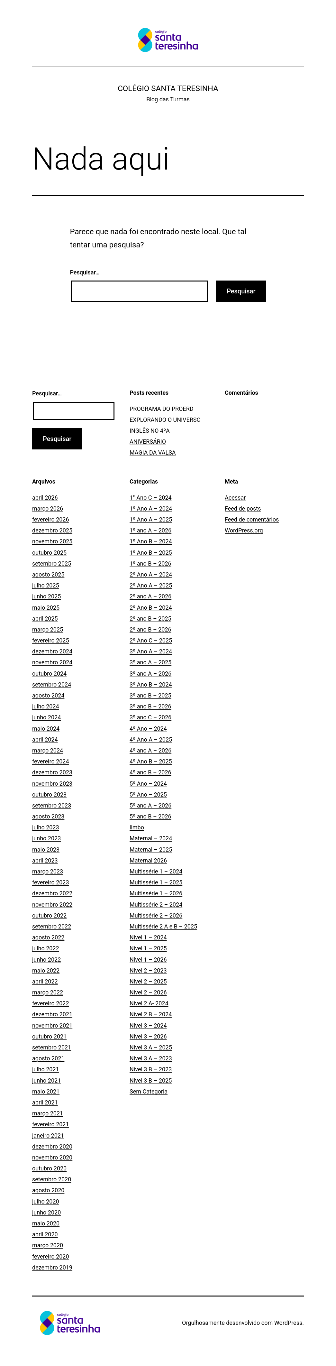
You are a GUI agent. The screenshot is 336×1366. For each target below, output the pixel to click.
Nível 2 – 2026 (148, 992)
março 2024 (47, 750)
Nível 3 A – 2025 (151, 1047)
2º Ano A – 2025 (151, 585)
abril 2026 (45, 497)
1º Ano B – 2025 (151, 552)
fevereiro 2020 (50, 1256)
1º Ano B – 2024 (151, 541)
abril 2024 (45, 739)
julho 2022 (45, 948)
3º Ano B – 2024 (151, 684)
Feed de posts (243, 508)
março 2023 (47, 871)
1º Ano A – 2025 (151, 519)
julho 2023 (45, 827)
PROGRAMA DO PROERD (162, 408)
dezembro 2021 (52, 1014)
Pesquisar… (85, 272)
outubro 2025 (49, 552)
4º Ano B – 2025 (151, 761)
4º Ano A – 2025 (151, 739)
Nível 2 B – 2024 (151, 1014)
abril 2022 (45, 981)
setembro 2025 (51, 563)
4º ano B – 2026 (150, 772)
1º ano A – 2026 (150, 530)
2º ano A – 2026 (150, 596)
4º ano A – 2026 (150, 750)
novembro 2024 (52, 662)
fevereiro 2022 (50, 1003)
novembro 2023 (52, 783)
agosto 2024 (48, 695)
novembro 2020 (52, 1157)
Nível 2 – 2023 (148, 970)
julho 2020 (45, 1201)
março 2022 (47, 992)
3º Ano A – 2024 (151, 651)
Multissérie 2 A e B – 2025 (163, 926)
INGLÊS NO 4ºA (150, 430)
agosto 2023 (48, 816)
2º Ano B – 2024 (151, 607)
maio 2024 (45, 728)
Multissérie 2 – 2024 (156, 904)
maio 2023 (45, 849)
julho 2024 (45, 706)
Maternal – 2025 (151, 849)
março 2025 (47, 629)
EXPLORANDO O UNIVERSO (165, 419)
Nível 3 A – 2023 (151, 1058)
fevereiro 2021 (50, 1124)
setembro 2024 (51, 684)
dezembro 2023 (52, 772)
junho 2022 (46, 959)
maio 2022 (45, 970)
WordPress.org (244, 530)
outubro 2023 (49, 794)
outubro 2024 (49, 673)
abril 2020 (45, 1234)
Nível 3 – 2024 (148, 1025)
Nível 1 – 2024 (148, 937)
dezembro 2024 (52, 651)
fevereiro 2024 (50, 761)
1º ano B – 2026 (150, 563)
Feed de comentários (252, 519)
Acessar (235, 497)
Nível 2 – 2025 (148, 981)
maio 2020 (45, 1223)
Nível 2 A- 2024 (149, 1003)
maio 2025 (45, 607)
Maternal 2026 (148, 860)
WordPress (288, 1322)
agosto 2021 (48, 1058)
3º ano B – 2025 (150, 695)
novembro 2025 (52, 541)
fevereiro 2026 (50, 519)
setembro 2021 (51, 1047)
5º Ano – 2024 (148, 783)
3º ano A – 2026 (150, 673)
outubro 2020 (49, 1168)
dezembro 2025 (52, 530)
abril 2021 (45, 1102)
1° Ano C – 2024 (151, 497)
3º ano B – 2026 (150, 706)
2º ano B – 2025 (150, 618)
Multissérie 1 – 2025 (156, 882)
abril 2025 (45, 618)
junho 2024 (46, 717)
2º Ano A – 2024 (151, 574)
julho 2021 (45, 1069)
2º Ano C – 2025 (151, 640)
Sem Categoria (149, 1091)
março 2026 (47, 508)
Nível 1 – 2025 (148, 948)
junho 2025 (46, 596)
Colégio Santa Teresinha (168, 88)
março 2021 (47, 1113)
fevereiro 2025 (50, 640)
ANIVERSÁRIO (148, 441)
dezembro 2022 (52, 893)
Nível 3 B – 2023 (151, 1069)
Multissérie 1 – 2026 (156, 893)
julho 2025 (45, 585)
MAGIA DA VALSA (153, 452)
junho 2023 (46, 838)
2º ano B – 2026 (150, 629)
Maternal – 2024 (151, 838)
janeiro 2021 (48, 1135)
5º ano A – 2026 (150, 805)
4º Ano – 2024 (148, 728)
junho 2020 (46, 1212)
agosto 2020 (48, 1190)
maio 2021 (45, 1091)
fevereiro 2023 (50, 882)
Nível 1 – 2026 (148, 959)
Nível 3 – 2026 (148, 1036)
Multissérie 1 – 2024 (156, 871)
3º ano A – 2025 (150, 662)
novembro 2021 (52, 1025)
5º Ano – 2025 (148, 794)
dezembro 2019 (52, 1267)
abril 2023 (45, 860)
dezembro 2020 (52, 1146)
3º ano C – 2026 (150, 717)
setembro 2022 (51, 926)
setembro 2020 (51, 1179)
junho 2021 (46, 1080)
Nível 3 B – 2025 (151, 1080)
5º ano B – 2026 (150, 816)
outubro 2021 (49, 1036)
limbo (137, 827)
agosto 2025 (48, 574)
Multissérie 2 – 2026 (156, 915)
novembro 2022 (52, 904)
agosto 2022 (48, 937)
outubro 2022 (49, 915)
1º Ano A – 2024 (151, 508)
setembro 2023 (51, 805)
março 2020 (47, 1245)
